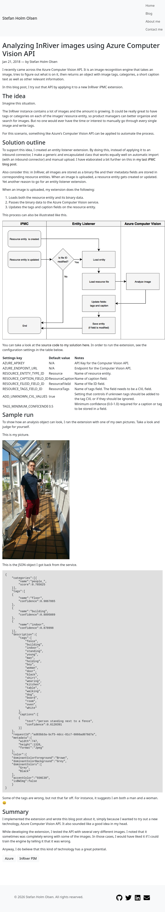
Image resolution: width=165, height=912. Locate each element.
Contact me (154, 29)
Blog (149, 13)
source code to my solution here (65, 345)
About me (153, 21)
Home (150, 5)
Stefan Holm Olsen (19, 18)
